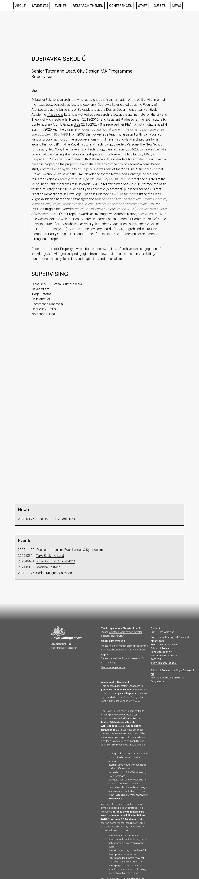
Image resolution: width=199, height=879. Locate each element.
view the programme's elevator (125, 631)
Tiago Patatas (41, 294)
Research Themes (88, 6)
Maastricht (55, 114)
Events (60, 6)
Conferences (120, 6)
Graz (77, 124)
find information (117, 645)
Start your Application (113, 667)
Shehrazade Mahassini (47, 304)
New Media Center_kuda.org (131, 174)
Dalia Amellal (40, 299)
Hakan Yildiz (40, 289)
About (20, 6)
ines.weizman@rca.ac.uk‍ (164, 662)
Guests (160, 6)
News (176, 6)
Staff (142, 6)
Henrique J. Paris (43, 309)
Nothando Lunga (43, 314)
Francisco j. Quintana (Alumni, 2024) (56, 284)
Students (40, 6)
